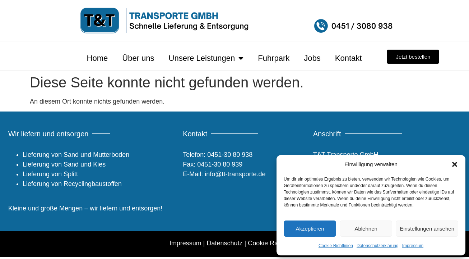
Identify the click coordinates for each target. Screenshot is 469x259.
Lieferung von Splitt (50, 174)
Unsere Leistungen (206, 58)
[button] (454, 164)
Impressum (412, 245)
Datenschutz (224, 243)
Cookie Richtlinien (336, 245)
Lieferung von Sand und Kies (64, 164)
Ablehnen (365, 229)
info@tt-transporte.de (234, 174)
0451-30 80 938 (229, 154)
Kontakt (348, 58)
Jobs (312, 58)
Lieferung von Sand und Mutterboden (76, 154)
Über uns (138, 58)
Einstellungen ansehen (427, 229)
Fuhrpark (273, 58)
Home (97, 58)
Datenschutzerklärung (378, 245)
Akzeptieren (310, 229)
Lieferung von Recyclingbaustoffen (72, 183)
